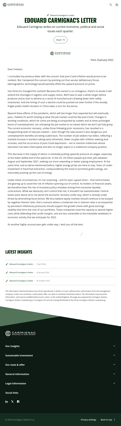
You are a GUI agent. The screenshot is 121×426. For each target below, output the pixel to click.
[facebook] (18, 401)
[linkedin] (6, 401)
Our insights (12, 346)
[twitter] (12, 401)
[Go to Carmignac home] (13, 5)
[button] (60, 347)
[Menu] (116, 4)
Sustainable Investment (19, 355)
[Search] (111, 5)
